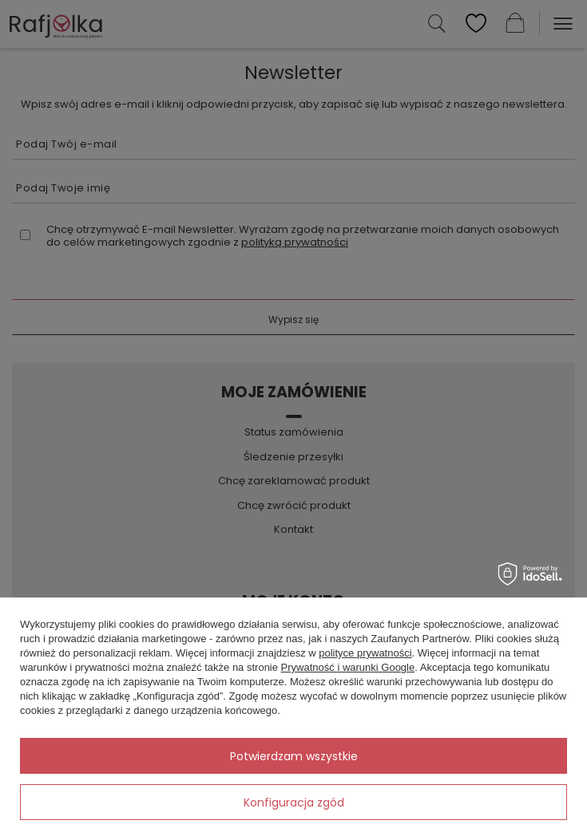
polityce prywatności (365, 653)
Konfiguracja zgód (294, 802)
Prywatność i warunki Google (348, 667)
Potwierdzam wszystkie (294, 756)
